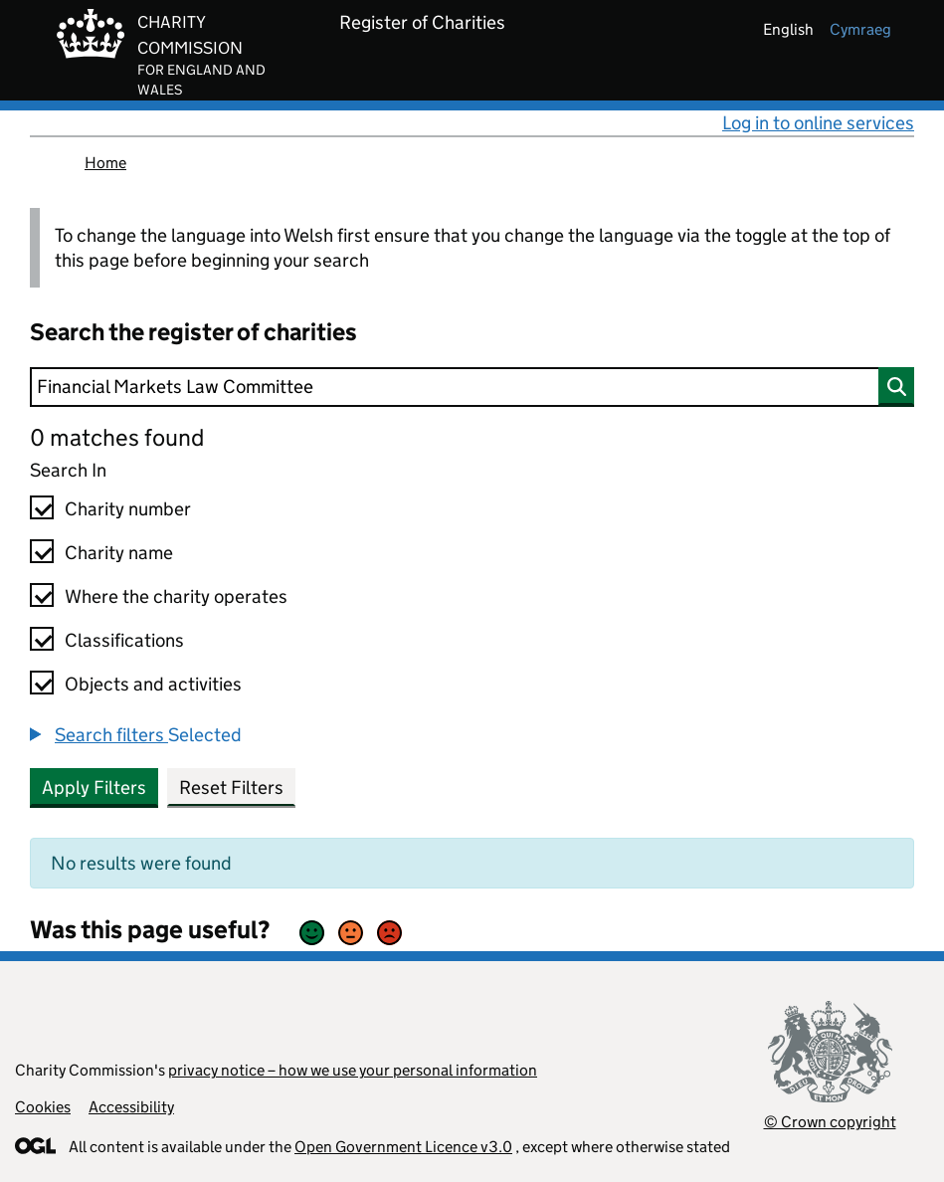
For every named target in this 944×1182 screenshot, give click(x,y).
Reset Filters (231, 787)
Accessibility (131, 1106)
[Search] (472, 387)
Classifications (124, 640)
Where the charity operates (176, 596)
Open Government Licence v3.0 (403, 1146)
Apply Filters (94, 787)
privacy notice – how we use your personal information (352, 1070)
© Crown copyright (830, 1121)
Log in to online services (818, 122)
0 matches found (117, 437)
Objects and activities (153, 684)
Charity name (119, 552)
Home (105, 162)
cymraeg (860, 29)
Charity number (128, 508)
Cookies (43, 1106)
